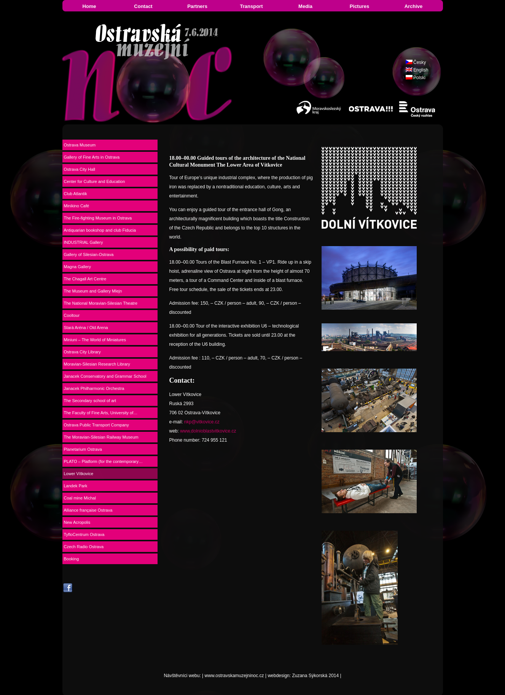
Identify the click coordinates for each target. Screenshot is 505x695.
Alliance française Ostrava (88, 510)
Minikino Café (76, 206)
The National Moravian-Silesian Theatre (101, 303)
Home (89, 6)
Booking (71, 559)
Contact (143, 6)
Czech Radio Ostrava (84, 546)
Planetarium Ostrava (83, 449)
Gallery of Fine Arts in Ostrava (92, 157)
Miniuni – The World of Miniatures (95, 339)
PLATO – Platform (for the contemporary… (103, 461)
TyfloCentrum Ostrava (84, 534)
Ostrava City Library (82, 352)
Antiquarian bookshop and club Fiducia (100, 230)
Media (305, 6)
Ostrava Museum (80, 145)
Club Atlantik (75, 193)
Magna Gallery (77, 266)
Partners (197, 6)
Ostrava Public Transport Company (96, 425)
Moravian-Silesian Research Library (97, 364)
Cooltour (72, 315)
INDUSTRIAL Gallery (83, 242)
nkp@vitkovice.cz (202, 422)
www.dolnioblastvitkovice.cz (208, 431)
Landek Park (76, 485)
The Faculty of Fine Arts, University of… (101, 412)
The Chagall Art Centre (85, 279)
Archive (414, 6)
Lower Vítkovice (79, 473)
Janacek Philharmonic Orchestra (94, 388)
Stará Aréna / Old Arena (86, 327)
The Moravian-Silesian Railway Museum (101, 437)
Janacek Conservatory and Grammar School (105, 376)
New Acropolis (77, 522)
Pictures (359, 6)
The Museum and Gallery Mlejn (93, 291)
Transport (251, 6)
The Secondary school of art (90, 400)
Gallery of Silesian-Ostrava (89, 254)
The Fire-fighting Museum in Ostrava (98, 218)
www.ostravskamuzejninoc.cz (234, 675)
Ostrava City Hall (80, 169)
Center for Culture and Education (94, 181)
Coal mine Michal (80, 498)
